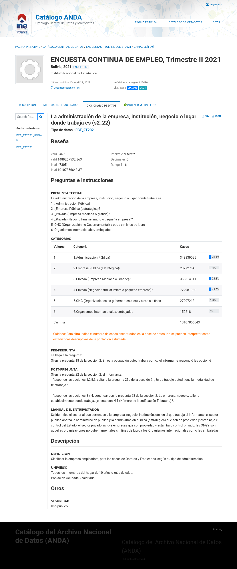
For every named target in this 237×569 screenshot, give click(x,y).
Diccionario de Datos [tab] (101, 105)
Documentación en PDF (65, 87)
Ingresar (213, 4)
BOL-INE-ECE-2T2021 (117, 46)
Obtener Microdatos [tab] (140, 105)
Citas (216, 22)
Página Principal (146, 22)
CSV (205, 116)
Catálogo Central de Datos (62, 46)
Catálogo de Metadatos (185, 22)
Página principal (27, 46)
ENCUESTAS (94, 46)
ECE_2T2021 (24, 147)
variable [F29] (143, 46)
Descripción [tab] (27, 105)
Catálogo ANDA (58, 17)
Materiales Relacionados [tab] (61, 105)
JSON (216, 116)
